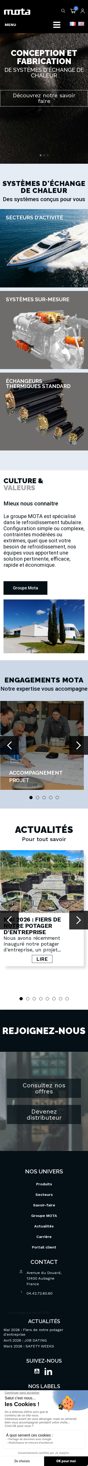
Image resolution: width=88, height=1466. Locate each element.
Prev (9, 745)
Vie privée (59, 1300)
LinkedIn (48, 1358)
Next (78, 745)
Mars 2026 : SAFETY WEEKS (29, 1333)
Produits (44, 1171)
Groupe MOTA (44, 1203)
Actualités (44, 1213)
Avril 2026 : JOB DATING (25, 1327)
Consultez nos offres (44, 1075)
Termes (74, 1300)
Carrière (44, 1224)
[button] (25, 588)
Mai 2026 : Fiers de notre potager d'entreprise (32, 926)
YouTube (37, 1358)
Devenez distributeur (44, 1101)
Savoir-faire (44, 1192)
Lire (41, 959)
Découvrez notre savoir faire (44, 98)
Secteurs (44, 1181)
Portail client (44, 1234)
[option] (44, 82)
